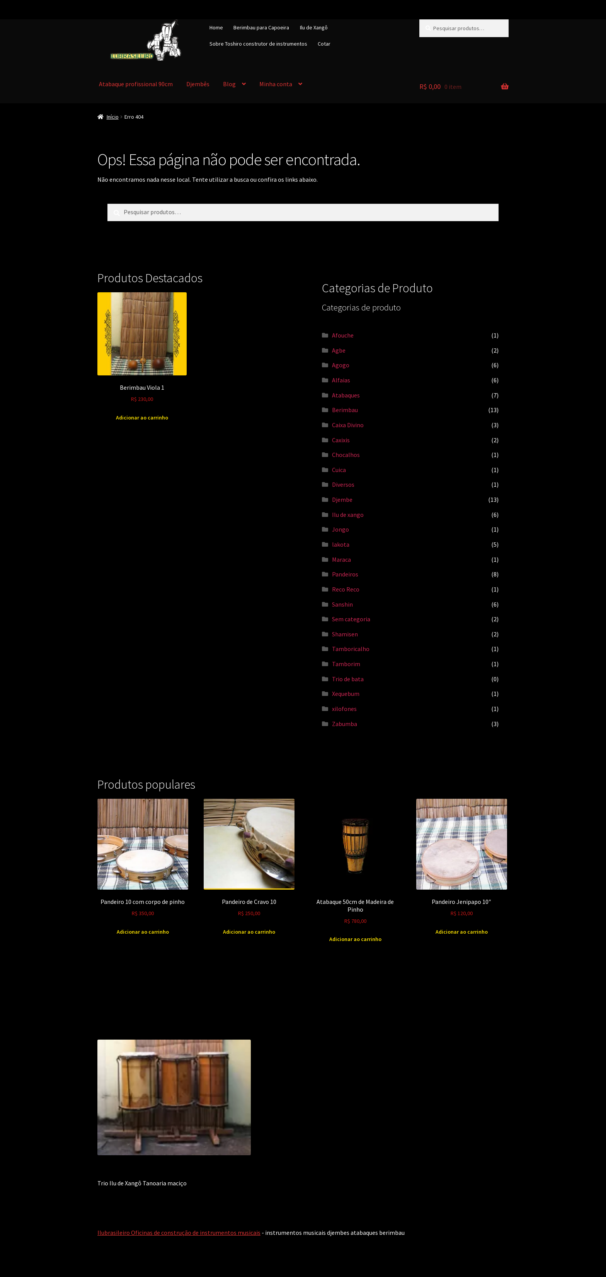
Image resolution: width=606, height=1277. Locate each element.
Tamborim (346, 664)
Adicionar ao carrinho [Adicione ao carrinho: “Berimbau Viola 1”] (142, 417)
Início (113, 116)
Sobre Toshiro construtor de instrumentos (258, 43)
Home (216, 27)
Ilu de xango (348, 514)
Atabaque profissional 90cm (136, 84)
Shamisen (345, 634)
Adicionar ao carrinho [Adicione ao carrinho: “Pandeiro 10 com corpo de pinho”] (143, 931)
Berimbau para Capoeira (261, 27)
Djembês (197, 84)
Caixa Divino (348, 425)
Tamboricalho (350, 649)
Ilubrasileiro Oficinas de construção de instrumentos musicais (178, 1232)
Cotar (324, 43)
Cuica (339, 470)
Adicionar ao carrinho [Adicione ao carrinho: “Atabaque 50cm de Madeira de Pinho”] (355, 939)
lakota (340, 544)
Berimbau (345, 410)
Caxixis (341, 440)
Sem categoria (351, 619)
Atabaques (346, 395)
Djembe (342, 499)
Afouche (343, 335)
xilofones (344, 709)
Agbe (339, 350)
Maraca (341, 559)
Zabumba (344, 724)
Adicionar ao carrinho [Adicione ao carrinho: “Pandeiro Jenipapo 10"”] (462, 931)
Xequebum (345, 693)
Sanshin (342, 604)
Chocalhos (346, 455)
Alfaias (341, 380)
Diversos (343, 484)
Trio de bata (348, 679)
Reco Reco (345, 589)
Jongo (340, 529)
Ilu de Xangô (314, 27)
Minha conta (275, 84)
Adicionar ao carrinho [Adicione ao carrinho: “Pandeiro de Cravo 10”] (249, 931)
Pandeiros (345, 574)
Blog (229, 84)
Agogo (340, 365)
